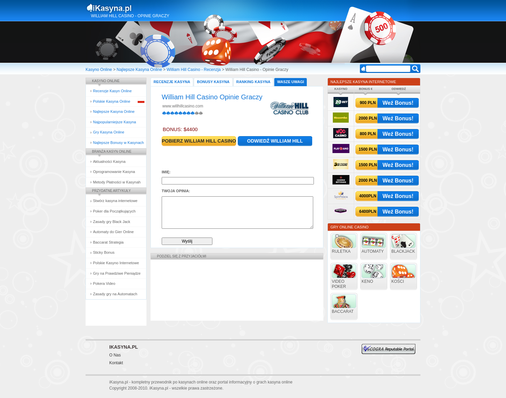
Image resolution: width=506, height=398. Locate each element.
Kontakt (116, 362)
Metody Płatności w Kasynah (117, 182)
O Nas (115, 355)
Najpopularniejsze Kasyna (114, 122)
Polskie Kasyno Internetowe (116, 263)
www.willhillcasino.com (182, 106)
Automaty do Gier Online (113, 232)
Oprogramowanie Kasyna (114, 172)
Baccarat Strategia (108, 242)
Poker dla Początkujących (114, 211)
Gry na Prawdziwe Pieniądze (117, 273)
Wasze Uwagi (290, 82)
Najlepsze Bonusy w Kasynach (118, 143)
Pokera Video (104, 283)
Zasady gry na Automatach (115, 294)
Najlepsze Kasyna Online (139, 69)
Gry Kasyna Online (108, 132)
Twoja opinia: (176, 191)
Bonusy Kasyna (213, 82)
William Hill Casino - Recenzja (194, 69)
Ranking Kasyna (253, 82)
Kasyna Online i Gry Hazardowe (136, 8)
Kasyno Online (99, 69)
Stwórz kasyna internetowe (115, 201)
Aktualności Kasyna (109, 161)
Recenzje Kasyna (172, 82)
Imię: (166, 172)
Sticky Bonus (104, 252)
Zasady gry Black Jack (111, 222)
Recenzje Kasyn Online (112, 91)
